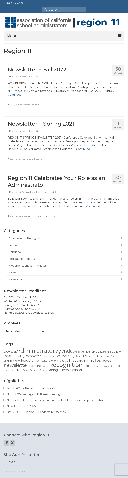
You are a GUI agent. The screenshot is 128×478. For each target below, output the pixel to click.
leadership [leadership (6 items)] (30, 360)
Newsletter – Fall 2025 (21, 406)
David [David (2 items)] (78, 356)
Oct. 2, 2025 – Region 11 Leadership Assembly (36, 412)
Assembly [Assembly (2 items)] (93, 351)
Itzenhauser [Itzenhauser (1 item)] (105, 356)
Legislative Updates (22, 259)
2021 (12, 159)
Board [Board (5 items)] (9, 356)
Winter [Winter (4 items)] (77, 370)
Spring (39, 159)
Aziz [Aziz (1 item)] (109, 352)
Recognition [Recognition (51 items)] (66, 364)
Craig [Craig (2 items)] (71, 356)
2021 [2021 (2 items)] (13, 351)
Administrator (16, 216)
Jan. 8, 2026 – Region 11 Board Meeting (33, 388)
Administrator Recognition (35, 192)
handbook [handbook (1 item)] (93, 356)
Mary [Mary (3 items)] (54, 360)
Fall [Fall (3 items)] (85, 356)
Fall (17, 104)
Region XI (50, 216)
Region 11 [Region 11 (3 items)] (89, 366)
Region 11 (35, 104)
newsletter (25, 104)
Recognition (29, 216)
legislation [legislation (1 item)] (45, 361)
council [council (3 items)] (62, 356)
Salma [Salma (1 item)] (26, 370)
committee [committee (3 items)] (33, 356)
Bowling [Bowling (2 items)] (20, 356)
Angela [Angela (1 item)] (76, 352)
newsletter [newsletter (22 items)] (16, 365)
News (12, 272)
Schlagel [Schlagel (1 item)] (34, 370)
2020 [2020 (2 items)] (7, 351)
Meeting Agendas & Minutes (28, 265)
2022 (12, 104)
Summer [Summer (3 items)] (65, 370)
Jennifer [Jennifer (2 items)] (9, 360)
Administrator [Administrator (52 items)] (35, 350)
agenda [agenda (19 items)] (64, 351)
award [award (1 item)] (103, 352)
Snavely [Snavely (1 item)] (43, 370)
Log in (12, 461)
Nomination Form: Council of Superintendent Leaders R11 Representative (55, 400)
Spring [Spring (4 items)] (53, 370)
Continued (15, 94)
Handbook (15, 252)
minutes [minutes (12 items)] (92, 360)
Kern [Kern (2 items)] (17, 360)
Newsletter (27, 76)
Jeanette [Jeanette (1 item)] (115, 356)
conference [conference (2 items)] (49, 356)
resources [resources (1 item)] (8, 370)
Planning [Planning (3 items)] (35, 366)
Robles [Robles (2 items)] (18, 370)
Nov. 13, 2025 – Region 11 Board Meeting (33, 394)
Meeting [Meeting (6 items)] (76, 360)
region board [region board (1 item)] (103, 366)
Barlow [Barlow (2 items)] (116, 351)
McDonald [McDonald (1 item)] (63, 361)
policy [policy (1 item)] (45, 366)
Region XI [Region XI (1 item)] (115, 366)
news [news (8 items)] (106, 360)
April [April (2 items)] (84, 351)
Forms (13, 245)
